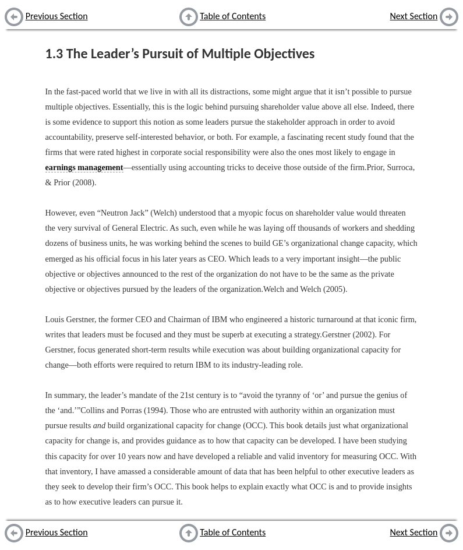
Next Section (414, 16)
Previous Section (57, 16)
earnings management (84, 167)
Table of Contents (233, 16)
